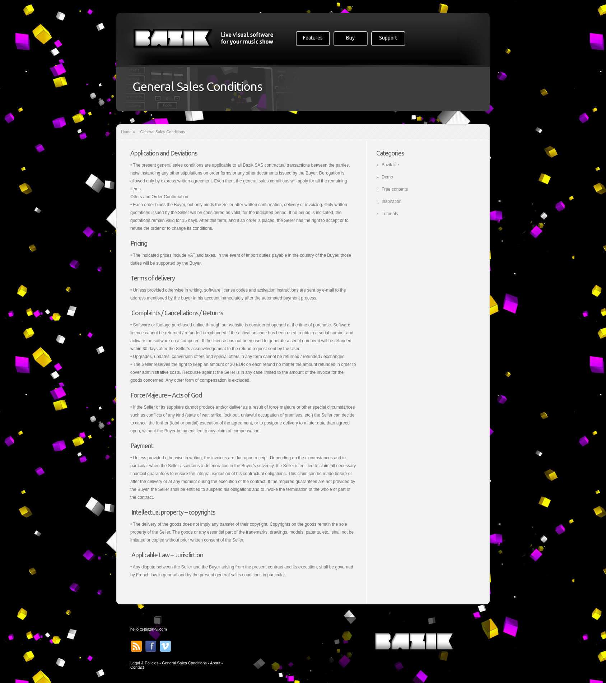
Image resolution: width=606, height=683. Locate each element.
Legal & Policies (144, 663)
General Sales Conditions (184, 663)
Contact (137, 667)
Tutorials (390, 213)
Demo (387, 177)
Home (126, 132)
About (215, 663)
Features (313, 38)
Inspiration (391, 201)
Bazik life (390, 164)
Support (388, 38)
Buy (350, 38)
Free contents (395, 189)
